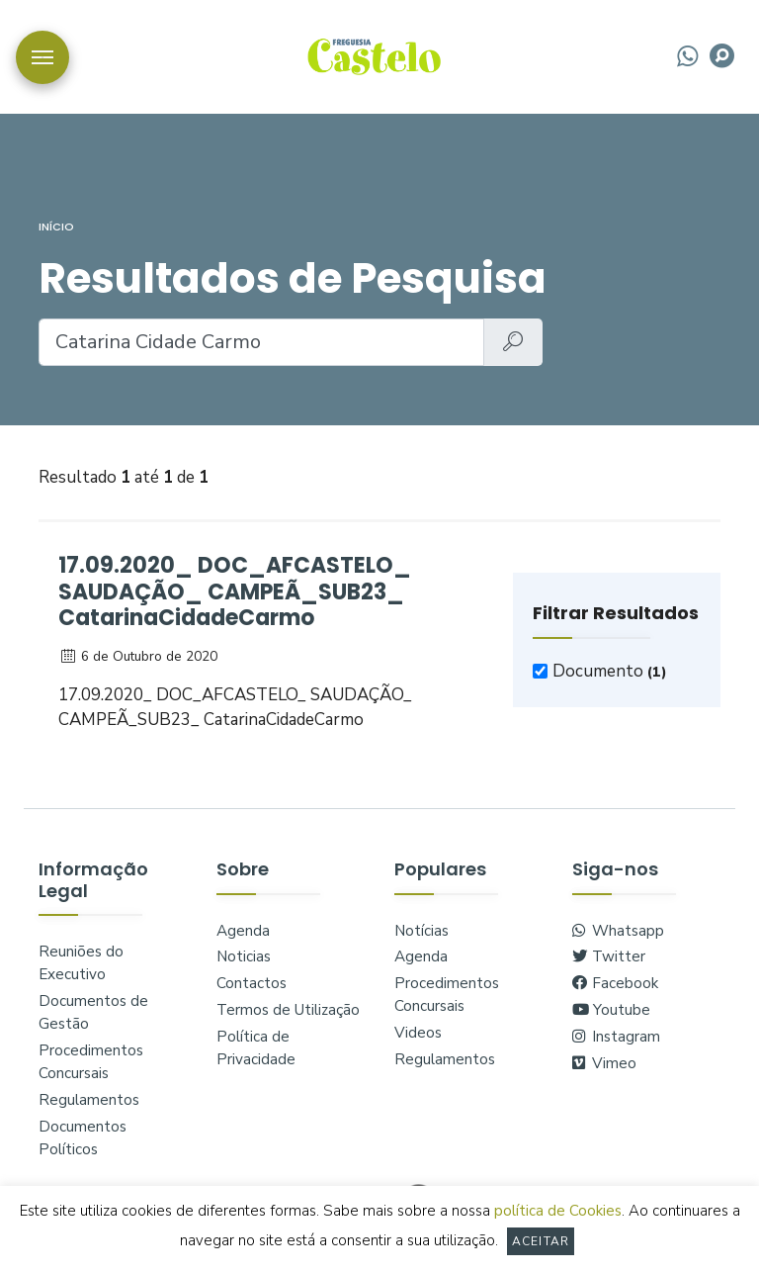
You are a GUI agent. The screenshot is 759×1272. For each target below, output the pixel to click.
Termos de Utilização (288, 1010)
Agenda (243, 931)
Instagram (616, 1036)
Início (56, 226)
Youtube (611, 1010)
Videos (418, 1033)
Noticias (243, 956)
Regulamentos (89, 1100)
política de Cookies (558, 1211)
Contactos (251, 983)
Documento (609, 671)
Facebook (615, 983)
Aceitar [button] (540, 1241)
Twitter (608, 956)
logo (374, 55)
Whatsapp (618, 931)
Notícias (421, 931)
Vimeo (604, 1063)
